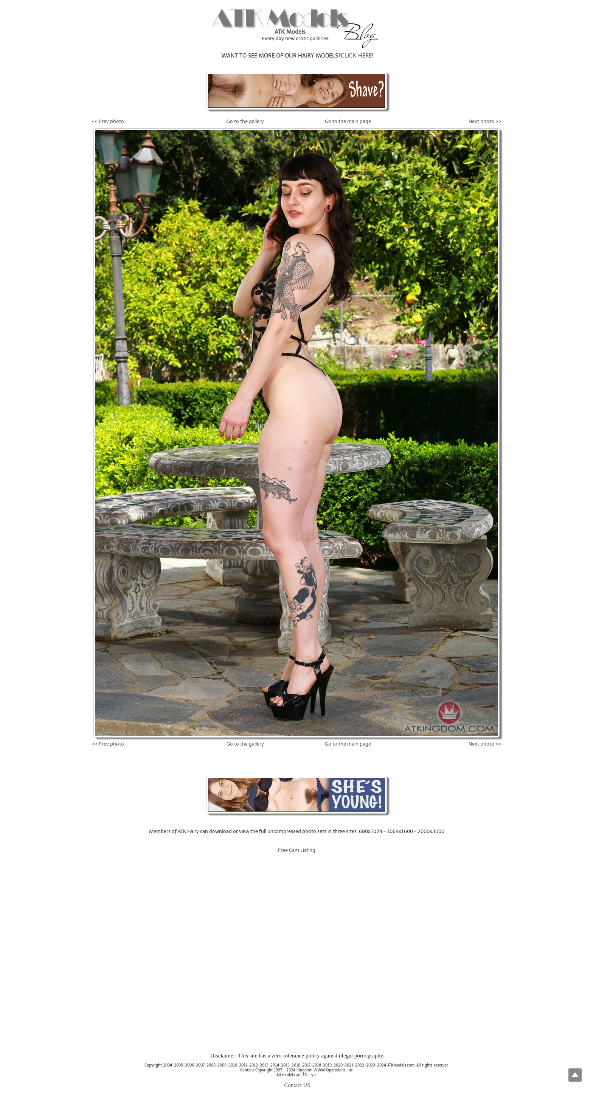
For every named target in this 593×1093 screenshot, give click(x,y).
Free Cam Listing (296, 850)
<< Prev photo (108, 121)
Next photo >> (485, 121)
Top (575, 1075)
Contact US (297, 1085)
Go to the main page (348, 121)
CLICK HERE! (357, 55)
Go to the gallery (245, 121)
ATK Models (290, 31)
